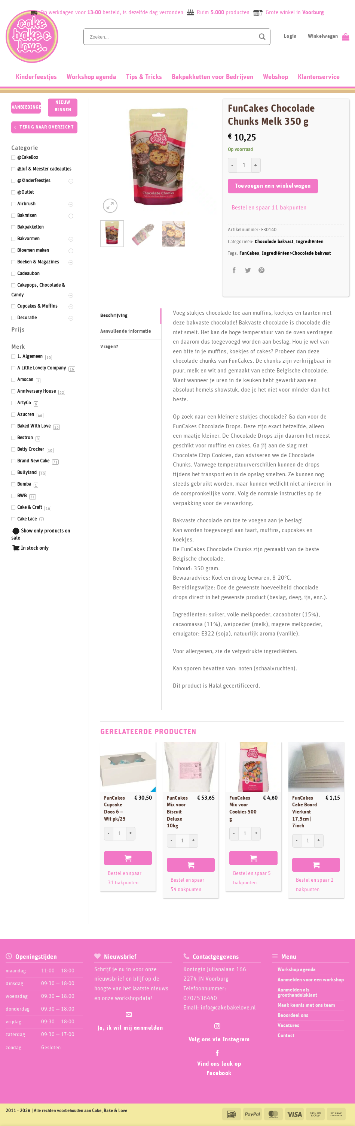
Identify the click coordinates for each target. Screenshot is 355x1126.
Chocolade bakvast (274, 241)
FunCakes (249, 253)
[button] (110, 206)
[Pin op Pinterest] (261, 270)
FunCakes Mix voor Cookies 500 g (243, 809)
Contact (286, 1035)
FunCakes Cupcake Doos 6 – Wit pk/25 (115, 809)
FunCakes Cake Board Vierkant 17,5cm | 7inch (304, 812)
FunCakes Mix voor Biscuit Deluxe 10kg (177, 812)
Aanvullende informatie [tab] (125, 331)
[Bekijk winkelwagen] (328, 36)
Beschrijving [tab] (114, 315)
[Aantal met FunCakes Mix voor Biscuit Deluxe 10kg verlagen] (171, 841)
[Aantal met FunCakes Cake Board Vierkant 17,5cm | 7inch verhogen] (319, 841)
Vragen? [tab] (109, 346)
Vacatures (288, 1025)
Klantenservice (319, 77)
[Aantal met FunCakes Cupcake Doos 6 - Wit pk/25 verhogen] (130, 833)
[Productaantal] (244, 165)
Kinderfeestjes (36, 77)
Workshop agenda (91, 77)
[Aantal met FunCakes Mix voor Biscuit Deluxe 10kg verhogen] (193, 841)
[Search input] (171, 37)
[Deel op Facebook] (234, 270)
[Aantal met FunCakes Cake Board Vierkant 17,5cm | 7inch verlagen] (296, 841)
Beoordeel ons (293, 1015)
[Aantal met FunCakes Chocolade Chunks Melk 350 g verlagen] (232, 165)
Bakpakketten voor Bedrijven (212, 77)
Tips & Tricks (144, 77)
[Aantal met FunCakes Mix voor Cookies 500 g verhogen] (256, 833)
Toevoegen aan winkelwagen (273, 186)
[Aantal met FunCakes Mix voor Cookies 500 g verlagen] (233, 833)
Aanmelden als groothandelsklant (297, 992)
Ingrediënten (310, 241)
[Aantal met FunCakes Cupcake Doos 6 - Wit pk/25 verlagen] (108, 833)
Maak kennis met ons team (306, 1005)
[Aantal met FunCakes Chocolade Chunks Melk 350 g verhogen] (256, 165)
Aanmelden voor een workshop (311, 979)
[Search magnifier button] (262, 36)
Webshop (275, 77)
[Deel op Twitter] (248, 270)
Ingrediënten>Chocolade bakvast (296, 253)
